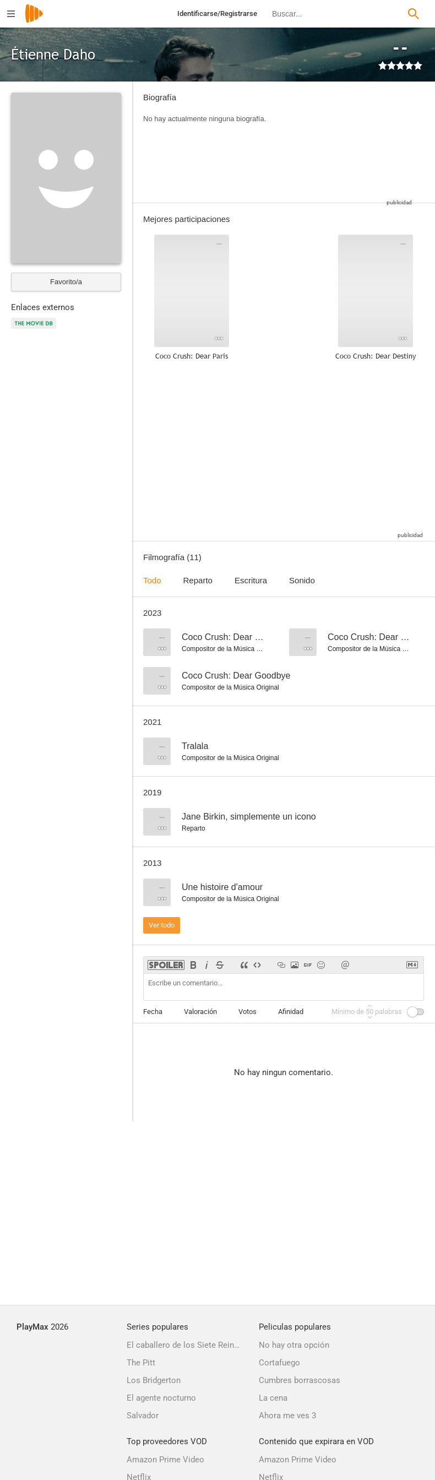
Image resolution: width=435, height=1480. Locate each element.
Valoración (200, 1011)
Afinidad (290, 1011)
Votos (247, 1011)
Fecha (152, 1011)
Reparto (198, 580)
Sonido (302, 580)
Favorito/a (66, 282)
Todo (152, 580)
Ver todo (162, 925)
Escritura (251, 580)
